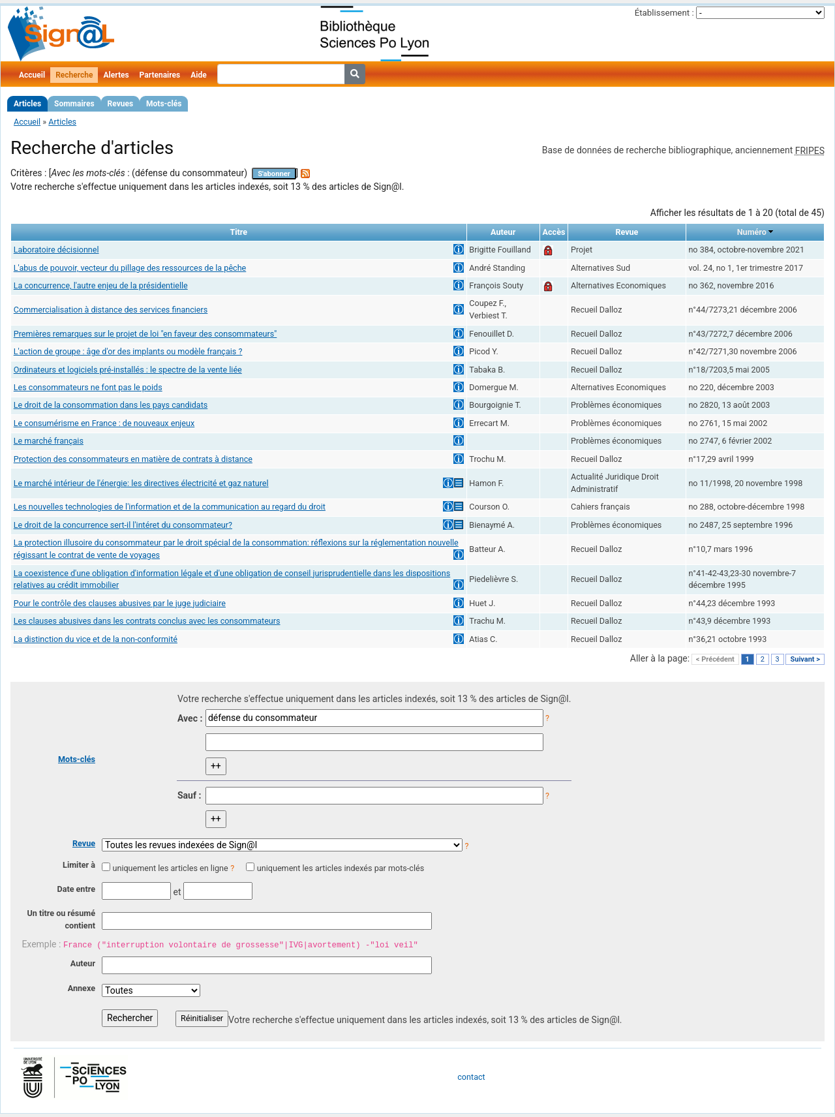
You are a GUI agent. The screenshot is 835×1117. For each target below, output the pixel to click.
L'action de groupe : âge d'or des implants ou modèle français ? (128, 351)
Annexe (81, 988)
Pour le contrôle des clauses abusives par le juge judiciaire (120, 603)
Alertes (116, 75)
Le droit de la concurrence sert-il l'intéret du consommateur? (123, 525)
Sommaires (74, 103)
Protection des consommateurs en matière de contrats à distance (133, 459)
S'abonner (274, 174)
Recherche (74, 75)
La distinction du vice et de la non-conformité (95, 639)
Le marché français (49, 441)
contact (471, 1077)
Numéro (752, 232)
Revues (121, 103)
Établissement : (664, 13)
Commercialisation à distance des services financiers (111, 309)
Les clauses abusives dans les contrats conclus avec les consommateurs (147, 621)
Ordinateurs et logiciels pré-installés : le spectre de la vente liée (128, 370)
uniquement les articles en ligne (170, 868)
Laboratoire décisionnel (56, 249)
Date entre (76, 889)
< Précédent (715, 659)
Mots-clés (163, 103)
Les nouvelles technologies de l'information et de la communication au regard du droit (170, 507)
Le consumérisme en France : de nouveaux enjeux (104, 423)
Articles (27, 103)
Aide (198, 75)
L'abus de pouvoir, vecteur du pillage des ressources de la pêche (130, 268)
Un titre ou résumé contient (61, 919)
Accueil (32, 75)
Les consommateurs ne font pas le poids (88, 387)
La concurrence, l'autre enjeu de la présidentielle (101, 285)
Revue (83, 843)
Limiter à (79, 865)
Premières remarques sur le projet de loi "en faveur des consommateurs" (145, 334)
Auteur (82, 963)
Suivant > (805, 659)
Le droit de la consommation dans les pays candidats (111, 405)
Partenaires (160, 75)
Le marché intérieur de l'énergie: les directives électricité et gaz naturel (141, 483)
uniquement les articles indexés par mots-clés (340, 868)
